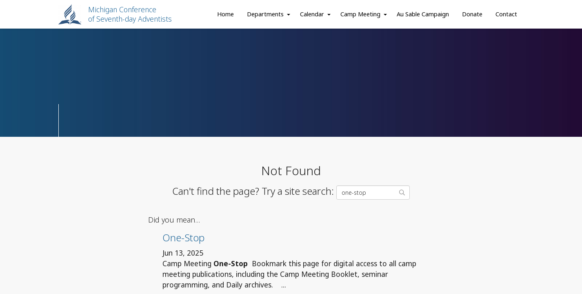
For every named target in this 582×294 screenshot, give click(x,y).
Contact (506, 14)
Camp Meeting (360, 14)
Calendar (312, 14)
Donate (472, 14)
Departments (265, 14)
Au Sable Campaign (423, 14)
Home (225, 14)
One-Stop (183, 237)
